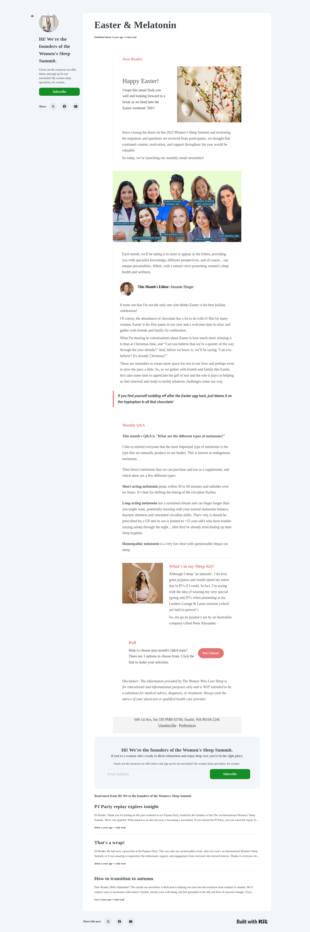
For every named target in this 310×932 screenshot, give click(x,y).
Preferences (187, 725)
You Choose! (211, 653)
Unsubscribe (167, 725)
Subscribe (59, 91)
